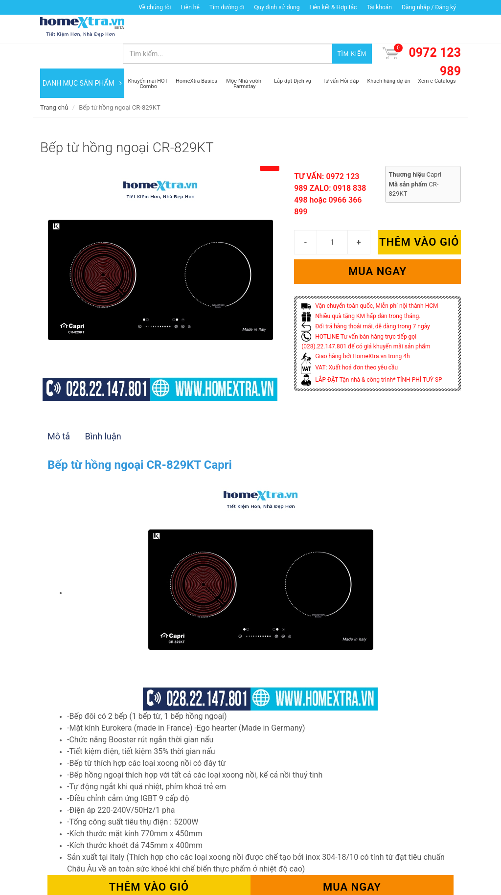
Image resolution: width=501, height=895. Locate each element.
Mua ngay (377, 247)
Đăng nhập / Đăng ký (429, 7)
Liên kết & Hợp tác (333, 7)
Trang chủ (54, 83)
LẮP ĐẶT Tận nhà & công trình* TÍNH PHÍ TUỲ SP (371, 355)
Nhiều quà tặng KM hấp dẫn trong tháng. (360, 291)
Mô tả (58, 412)
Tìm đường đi (227, 7)
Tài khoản (379, 7)
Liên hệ (190, 7)
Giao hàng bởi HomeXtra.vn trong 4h (355, 332)
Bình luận (103, 412)
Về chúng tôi (154, 7)
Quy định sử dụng (276, 7)
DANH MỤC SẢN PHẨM (82, 58)
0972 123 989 (435, 38)
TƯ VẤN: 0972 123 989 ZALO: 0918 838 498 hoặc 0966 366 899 (330, 170)
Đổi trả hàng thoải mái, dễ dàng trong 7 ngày (365, 301)
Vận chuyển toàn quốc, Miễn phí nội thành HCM (369, 281)
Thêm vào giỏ (419, 218)
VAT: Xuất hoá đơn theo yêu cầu (349, 343)
